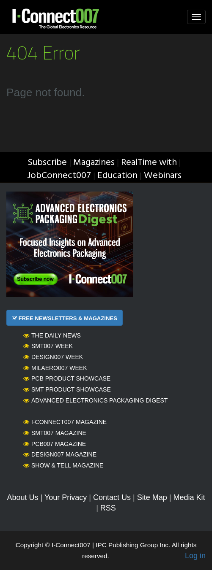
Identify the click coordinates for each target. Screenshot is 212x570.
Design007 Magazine (59, 454)
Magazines (94, 162)
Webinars (163, 175)
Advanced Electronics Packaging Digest (95, 400)
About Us (23, 497)
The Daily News (52, 335)
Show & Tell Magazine (63, 465)
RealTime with (149, 162)
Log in (195, 555)
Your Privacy (65, 497)
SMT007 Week (48, 346)
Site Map (152, 497)
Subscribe (47, 162)
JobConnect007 (59, 175)
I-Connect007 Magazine (65, 422)
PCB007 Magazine (54, 443)
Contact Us (112, 497)
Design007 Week (53, 357)
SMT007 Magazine (54, 433)
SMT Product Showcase (67, 389)
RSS (108, 508)
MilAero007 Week (55, 368)
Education (117, 175)
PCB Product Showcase (66, 378)
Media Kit (189, 497)
